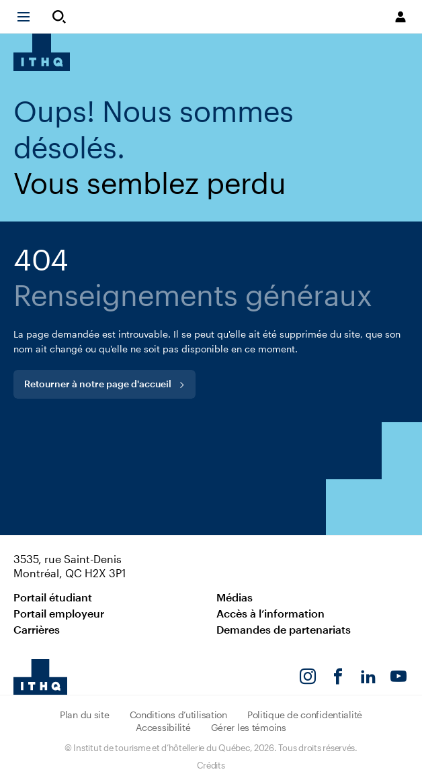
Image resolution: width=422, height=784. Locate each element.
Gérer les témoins (248, 727)
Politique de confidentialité (304, 714)
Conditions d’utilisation (178, 714)
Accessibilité (163, 727)
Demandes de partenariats (283, 629)
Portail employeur (58, 613)
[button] (29, 17)
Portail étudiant (52, 597)
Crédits (210, 765)
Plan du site (85, 714)
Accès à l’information (270, 613)
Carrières (36, 629)
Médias (234, 597)
